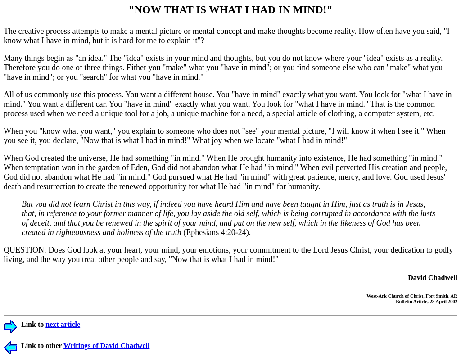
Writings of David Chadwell (106, 345)
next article (62, 324)
